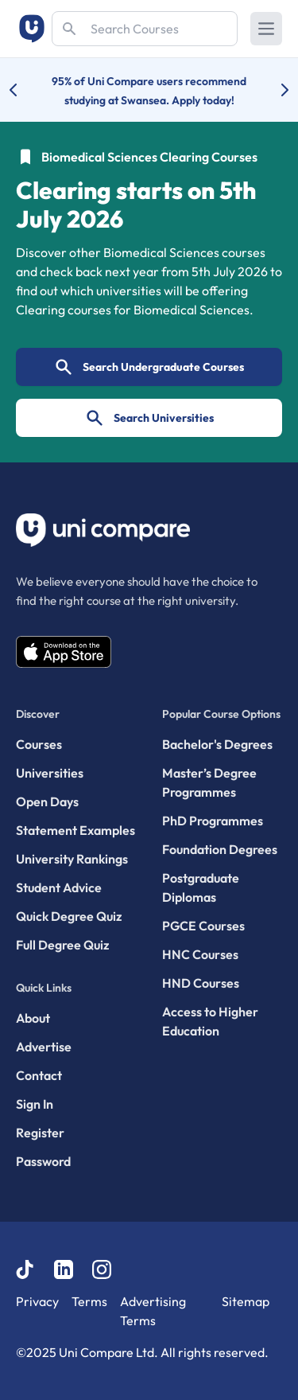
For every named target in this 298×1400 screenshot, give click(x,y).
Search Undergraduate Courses (149, 366)
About (33, 1018)
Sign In (34, 1104)
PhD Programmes (212, 821)
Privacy (37, 1301)
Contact (39, 1075)
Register (40, 1133)
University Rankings (72, 859)
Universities (49, 773)
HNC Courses (200, 954)
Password (43, 1161)
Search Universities (149, 417)
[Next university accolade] (272, 90)
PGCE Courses (203, 926)
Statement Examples (75, 830)
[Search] (145, 28)
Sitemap (245, 1301)
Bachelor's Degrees (217, 744)
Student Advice (59, 887)
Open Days (47, 801)
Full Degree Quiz (62, 945)
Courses (39, 744)
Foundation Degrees (219, 849)
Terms (89, 1301)
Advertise (44, 1047)
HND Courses (200, 983)
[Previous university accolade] (26, 90)
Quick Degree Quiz (69, 916)
